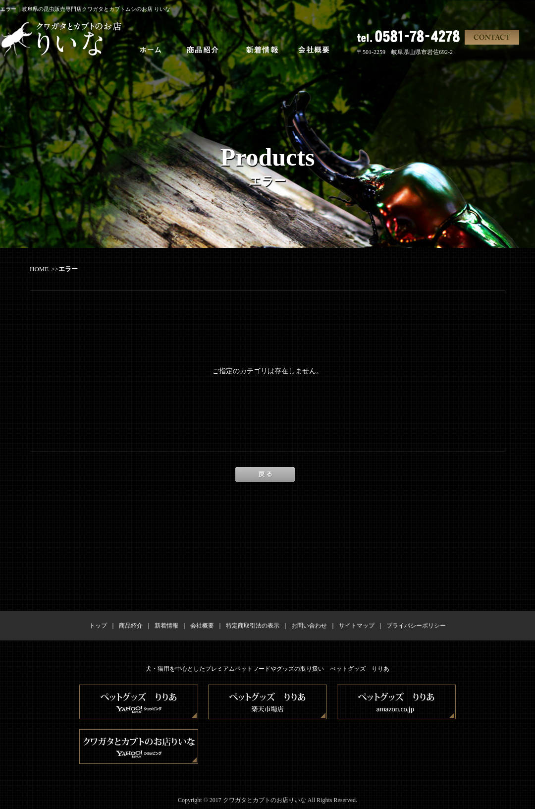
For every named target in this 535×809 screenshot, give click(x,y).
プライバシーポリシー (416, 625)
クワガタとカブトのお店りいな (264, 800)
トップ (98, 625)
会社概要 (202, 625)
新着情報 (166, 625)
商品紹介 (131, 625)
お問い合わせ (309, 625)
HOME (39, 269)
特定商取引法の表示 (252, 625)
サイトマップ (356, 625)
